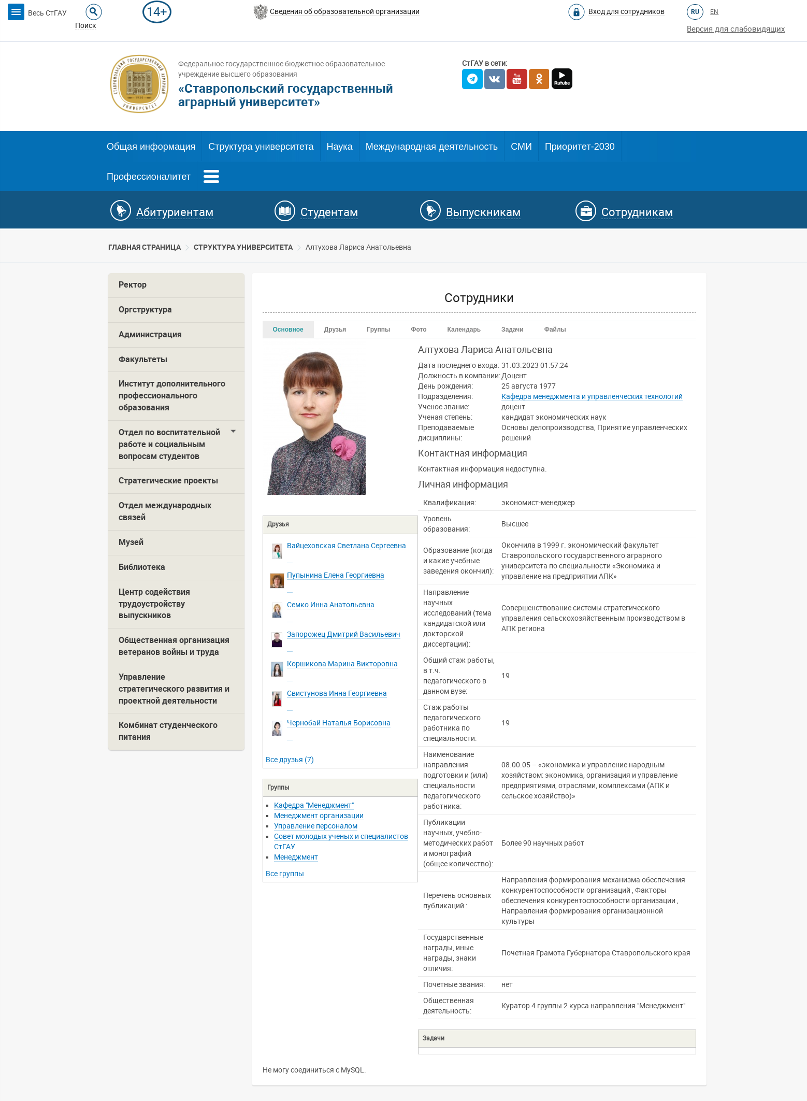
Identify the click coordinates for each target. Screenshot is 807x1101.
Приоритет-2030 (580, 146)
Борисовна (339, 723)
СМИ (521, 146)
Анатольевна (330, 604)
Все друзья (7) (290, 759)
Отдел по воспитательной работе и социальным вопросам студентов (169, 444)
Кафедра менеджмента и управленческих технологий (592, 396)
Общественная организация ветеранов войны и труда (174, 646)
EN (714, 12)
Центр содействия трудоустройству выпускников (154, 604)
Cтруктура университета (243, 247)
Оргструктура (145, 309)
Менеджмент (296, 857)
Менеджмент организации (319, 815)
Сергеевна (346, 545)
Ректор (133, 285)
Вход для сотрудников (626, 11)
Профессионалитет (149, 176)
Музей (131, 542)
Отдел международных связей (165, 511)
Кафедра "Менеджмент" (314, 805)
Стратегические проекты (168, 480)
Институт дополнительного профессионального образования (172, 395)
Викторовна (342, 664)
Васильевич (343, 634)
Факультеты (143, 359)
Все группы (285, 873)
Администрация (150, 334)
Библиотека (142, 567)
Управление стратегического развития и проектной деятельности (174, 689)
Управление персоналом (315, 826)
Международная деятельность (432, 146)
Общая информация (151, 146)
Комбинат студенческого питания (168, 731)
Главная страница (144, 247)
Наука (340, 146)
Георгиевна (335, 575)
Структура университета (260, 146)
